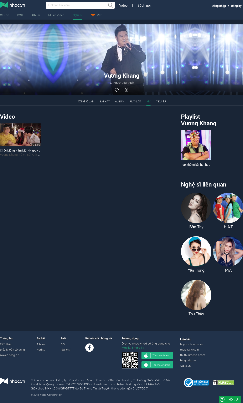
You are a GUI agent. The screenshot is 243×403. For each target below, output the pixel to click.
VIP (96, 15)
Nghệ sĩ (77, 15)
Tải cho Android (157, 364)
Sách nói (144, 5)
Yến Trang (196, 270)
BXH (20, 15)
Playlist (135, 101)
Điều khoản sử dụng (12, 349)
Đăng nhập (219, 6)
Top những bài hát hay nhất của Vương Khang (210, 165)
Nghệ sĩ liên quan (203, 184)
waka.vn (185, 365)
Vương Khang (9, 155)
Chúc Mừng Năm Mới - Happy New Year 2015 (29, 150)
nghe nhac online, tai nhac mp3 (12, 5)
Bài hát (105, 101)
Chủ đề (4, 15)
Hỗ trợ (233, 399)
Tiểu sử (161, 101)
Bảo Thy (196, 227)
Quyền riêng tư (9, 355)
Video (123, 5)
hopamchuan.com (191, 344)
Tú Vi (22, 155)
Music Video (56, 15)
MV (148, 101)
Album (35, 15)
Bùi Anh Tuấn (35, 155)
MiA (228, 270)
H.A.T (228, 227)
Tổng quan (86, 101)
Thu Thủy (196, 314)
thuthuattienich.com (192, 355)
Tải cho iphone (156, 355)
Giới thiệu (6, 344)
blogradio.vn (188, 360)
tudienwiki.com (189, 349)
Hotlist (41, 349)
